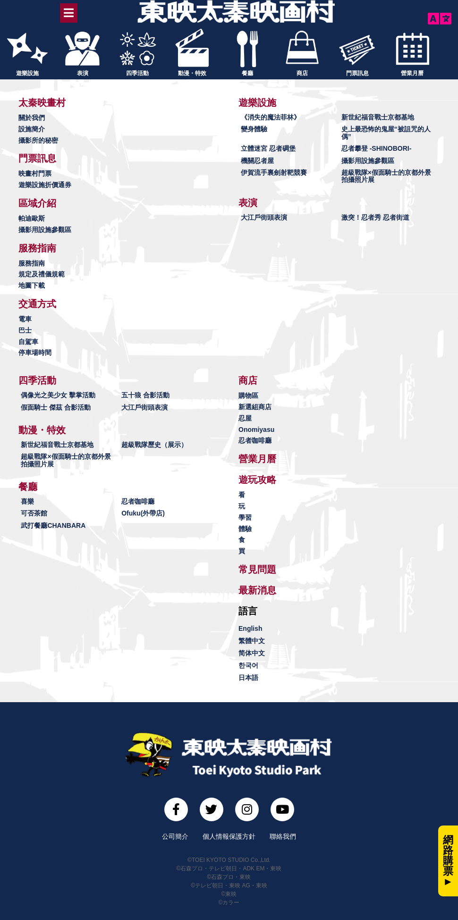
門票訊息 (357, 72)
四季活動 (137, 72)
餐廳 (247, 72)
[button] (42, 102)
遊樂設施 (27, 72)
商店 (302, 72)
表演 (82, 72)
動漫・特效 (192, 72)
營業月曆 (412, 72)
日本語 (248, 677)
